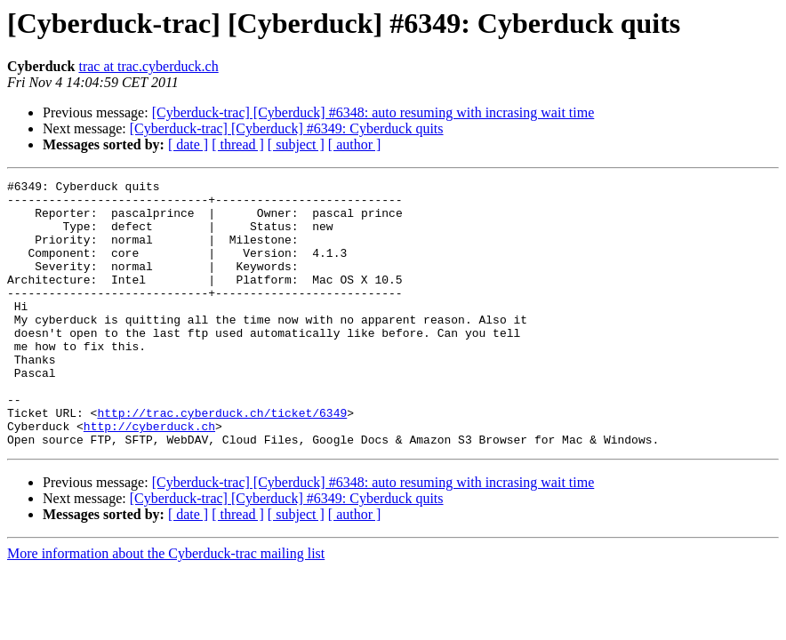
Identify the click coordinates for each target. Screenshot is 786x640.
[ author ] (354, 144)
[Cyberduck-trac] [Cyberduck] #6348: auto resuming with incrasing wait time (373, 112)
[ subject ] (296, 144)
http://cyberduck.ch (149, 476)
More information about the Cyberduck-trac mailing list (166, 606)
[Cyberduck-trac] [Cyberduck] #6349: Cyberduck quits (287, 128)
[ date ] (188, 144)
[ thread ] (238, 144)
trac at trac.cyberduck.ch (148, 66)
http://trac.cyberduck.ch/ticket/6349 (222, 460)
